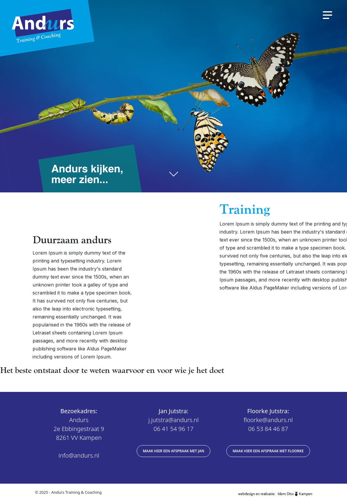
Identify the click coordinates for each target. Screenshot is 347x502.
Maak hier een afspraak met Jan (173, 450)
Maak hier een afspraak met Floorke (268, 450)
